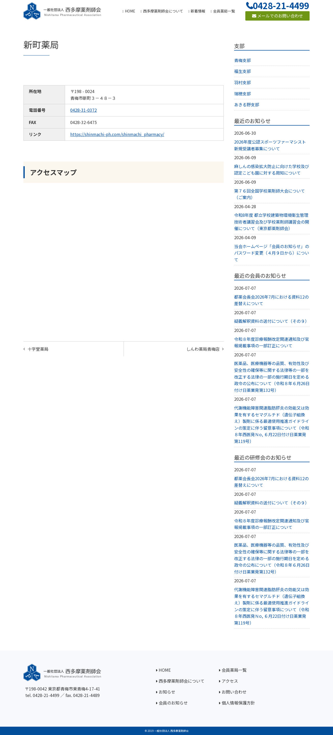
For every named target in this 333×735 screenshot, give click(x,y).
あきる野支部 (246, 104)
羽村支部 (242, 82)
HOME (165, 670)
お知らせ (167, 692)
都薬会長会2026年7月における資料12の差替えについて (271, 300)
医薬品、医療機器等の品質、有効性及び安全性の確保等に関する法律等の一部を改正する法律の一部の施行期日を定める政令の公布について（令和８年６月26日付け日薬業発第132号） (272, 376)
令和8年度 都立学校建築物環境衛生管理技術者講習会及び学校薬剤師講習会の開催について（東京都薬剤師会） (271, 221)
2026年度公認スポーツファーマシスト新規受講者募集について (270, 145)
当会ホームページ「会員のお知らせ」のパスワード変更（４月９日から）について (271, 253)
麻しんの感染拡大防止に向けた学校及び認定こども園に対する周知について (271, 169)
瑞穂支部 (242, 93)
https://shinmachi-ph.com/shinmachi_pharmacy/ (117, 134)
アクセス (230, 681)
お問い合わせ (234, 692)
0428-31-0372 (83, 110)
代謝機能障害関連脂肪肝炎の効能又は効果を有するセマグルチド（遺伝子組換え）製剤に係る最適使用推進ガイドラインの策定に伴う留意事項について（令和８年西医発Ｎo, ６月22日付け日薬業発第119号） (271, 424)
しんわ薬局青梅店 (203, 349)
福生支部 (242, 71)
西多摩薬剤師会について (181, 681)
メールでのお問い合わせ (277, 16)
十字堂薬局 (38, 349)
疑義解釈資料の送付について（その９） (271, 321)
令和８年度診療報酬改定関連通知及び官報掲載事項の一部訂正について (271, 342)
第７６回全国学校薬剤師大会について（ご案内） (269, 194)
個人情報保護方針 (238, 703)
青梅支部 (242, 60)
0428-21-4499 (46, 695)
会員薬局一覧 (234, 670)
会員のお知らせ (173, 703)
